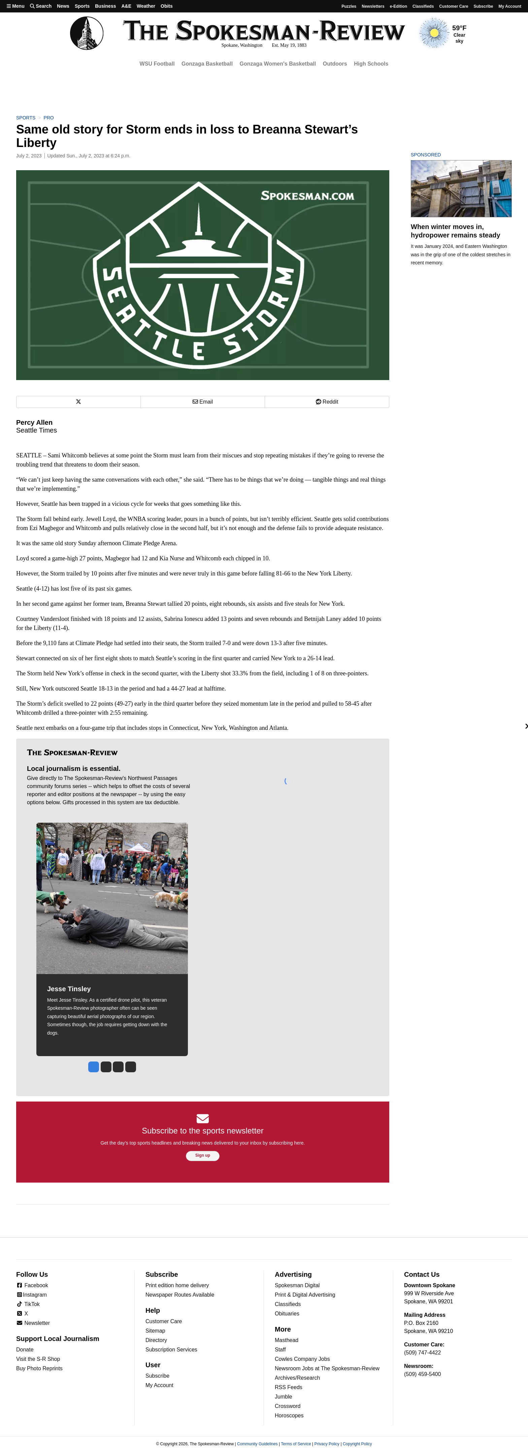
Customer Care (453, 6)
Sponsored (437, 154)
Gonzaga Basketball (207, 64)
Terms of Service (296, 1444)
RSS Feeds (288, 1387)
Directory (156, 1340)
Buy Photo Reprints (39, 1368)
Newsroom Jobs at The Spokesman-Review (327, 1368)
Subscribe (483, 6)
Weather (146, 6)
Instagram (31, 1295)
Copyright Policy (357, 1444)
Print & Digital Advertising (305, 1295)
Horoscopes (289, 1415)
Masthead (286, 1340)
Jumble (283, 1397)
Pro (48, 117)
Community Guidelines (257, 1444)
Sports (82, 6)
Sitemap (155, 1331)
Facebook (32, 1285)
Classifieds (423, 6)
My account (509, 6)
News (63, 6)
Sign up (202, 1155)
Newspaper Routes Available (179, 1295)
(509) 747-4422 (422, 1352)
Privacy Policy (326, 1444)
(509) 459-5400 (422, 1374)
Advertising (293, 1274)
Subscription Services (171, 1349)
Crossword (287, 1406)
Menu (16, 6)
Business (105, 6)
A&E (126, 6)
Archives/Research (297, 1378)
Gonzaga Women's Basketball (278, 64)
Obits (167, 6)
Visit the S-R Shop (38, 1359)
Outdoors (335, 64)
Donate (25, 1349)
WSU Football (157, 64)
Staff (280, 1349)
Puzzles (348, 6)
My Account (159, 1385)
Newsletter (33, 1323)
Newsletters (373, 6)
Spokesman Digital (297, 1285)
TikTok (28, 1304)
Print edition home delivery (177, 1285)
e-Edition (398, 6)
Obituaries (287, 1313)
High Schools (371, 64)
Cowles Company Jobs (302, 1359)
